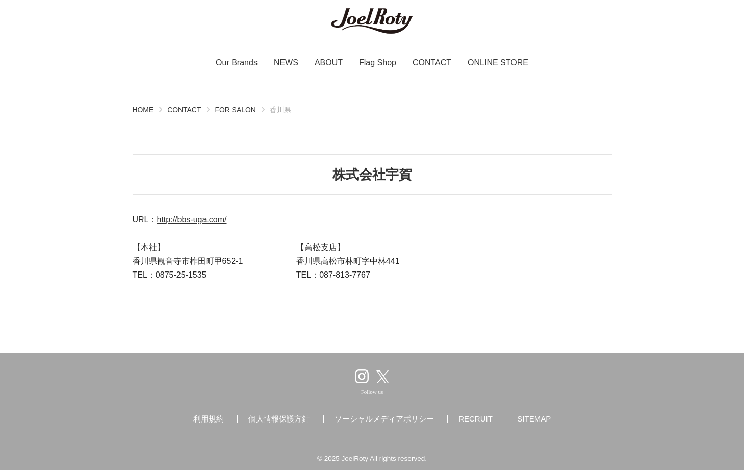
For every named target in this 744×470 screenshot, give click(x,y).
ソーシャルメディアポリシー (384, 418)
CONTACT (432, 62)
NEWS (286, 62)
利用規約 (208, 418)
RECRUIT (475, 418)
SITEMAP (534, 418)
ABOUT (329, 62)
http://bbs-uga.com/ (192, 219)
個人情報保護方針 (279, 418)
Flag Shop (377, 62)
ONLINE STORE (498, 62)
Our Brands (237, 62)
